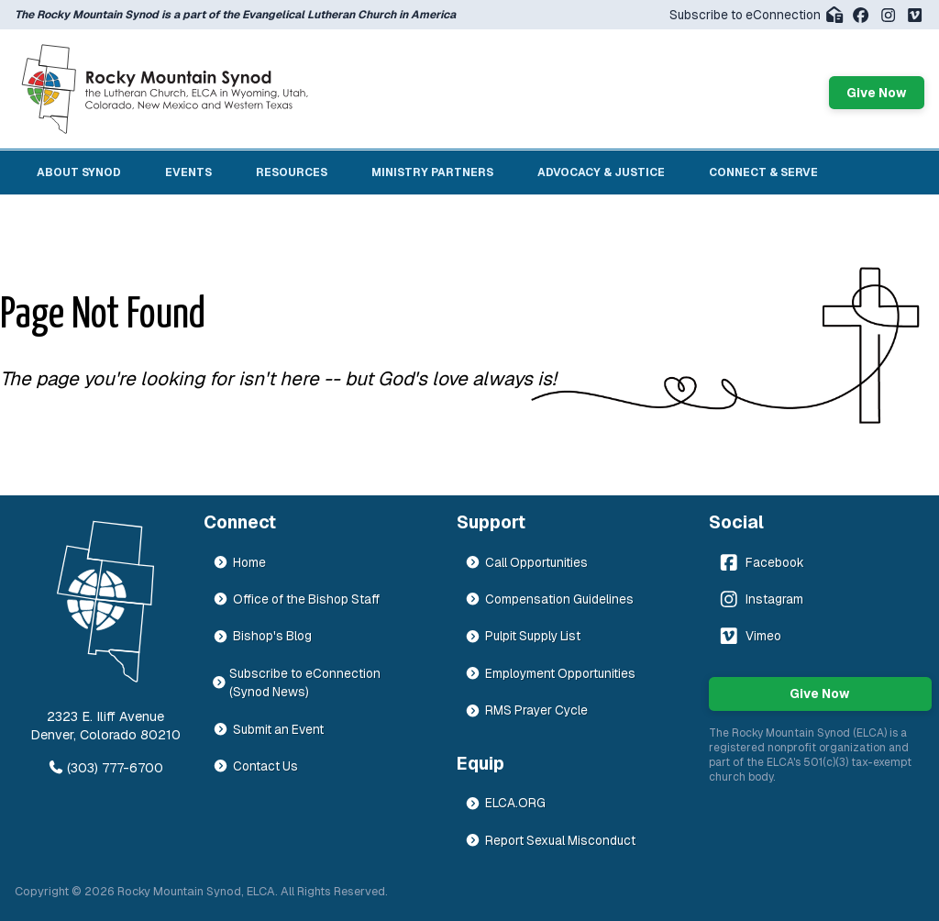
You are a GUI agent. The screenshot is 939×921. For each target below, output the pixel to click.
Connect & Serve (763, 172)
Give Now (876, 92)
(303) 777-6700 (105, 768)
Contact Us (255, 766)
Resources (291, 172)
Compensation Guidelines (549, 599)
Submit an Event (268, 729)
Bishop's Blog (262, 635)
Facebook (760, 562)
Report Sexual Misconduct (550, 840)
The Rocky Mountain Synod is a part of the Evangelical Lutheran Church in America (235, 14)
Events (188, 172)
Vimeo (748, 636)
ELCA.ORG (505, 802)
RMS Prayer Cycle (526, 710)
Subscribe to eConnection (756, 14)
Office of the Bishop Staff (296, 599)
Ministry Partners (432, 172)
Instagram (759, 599)
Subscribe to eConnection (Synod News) (297, 682)
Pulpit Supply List (522, 635)
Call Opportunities (526, 562)
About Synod (79, 172)
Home (239, 562)
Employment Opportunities (550, 673)
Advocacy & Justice (601, 172)
